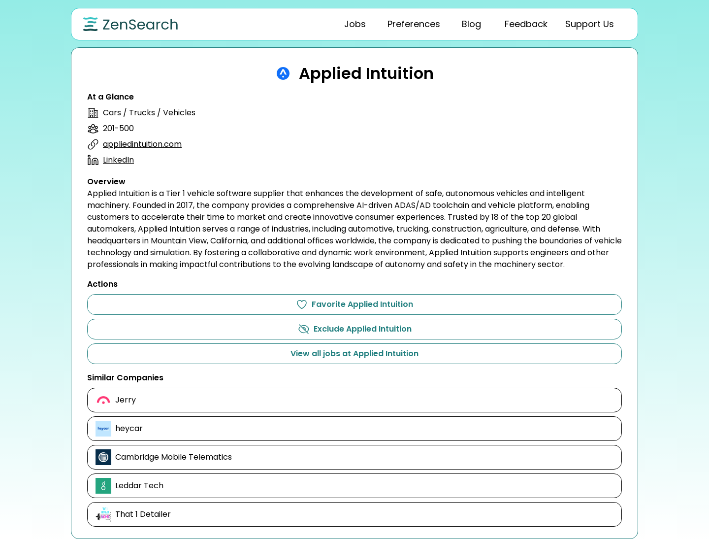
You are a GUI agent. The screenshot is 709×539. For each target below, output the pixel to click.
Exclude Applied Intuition (355, 329)
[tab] (355, 24)
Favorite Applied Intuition (354, 304)
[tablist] (445, 24)
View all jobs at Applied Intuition (354, 353)
